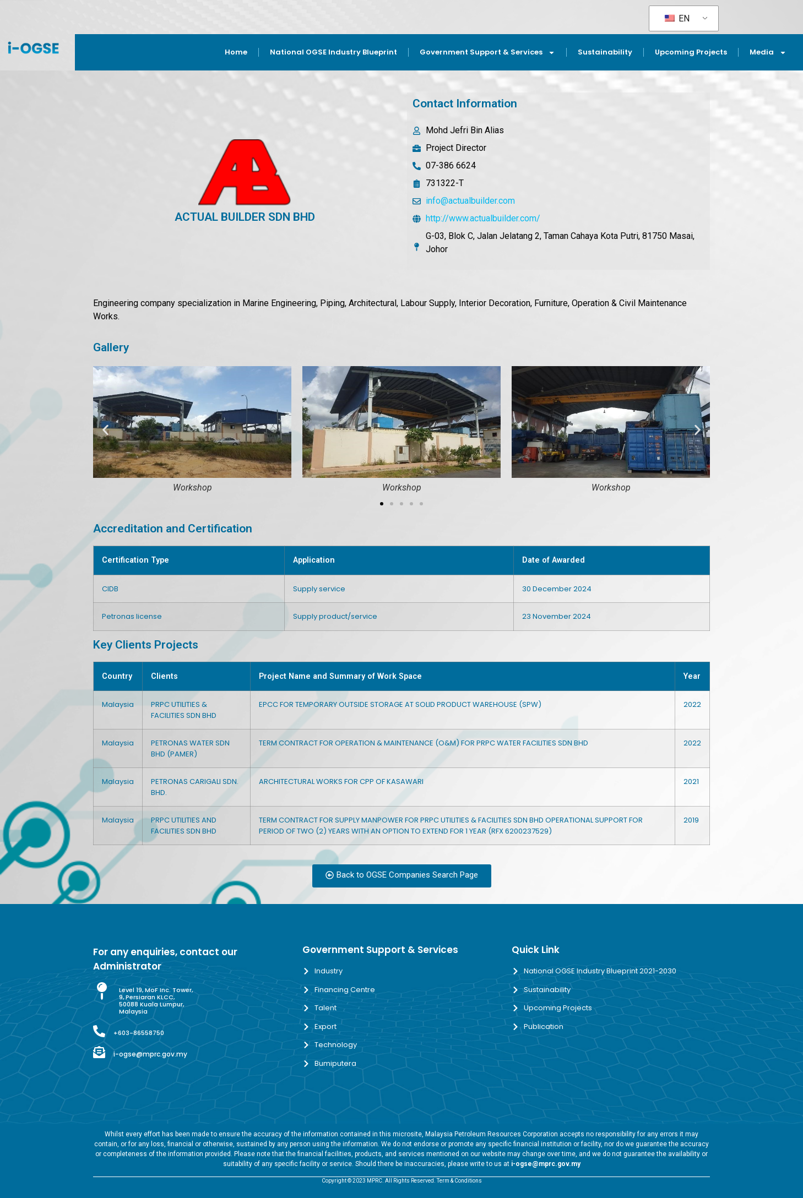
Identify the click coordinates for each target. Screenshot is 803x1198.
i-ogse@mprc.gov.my (150, 1054)
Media (768, 52)
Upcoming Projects (691, 52)
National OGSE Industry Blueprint (333, 52)
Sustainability (605, 52)
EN (677, 18)
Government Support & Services (487, 52)
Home (236, 52)
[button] (105, 430)
